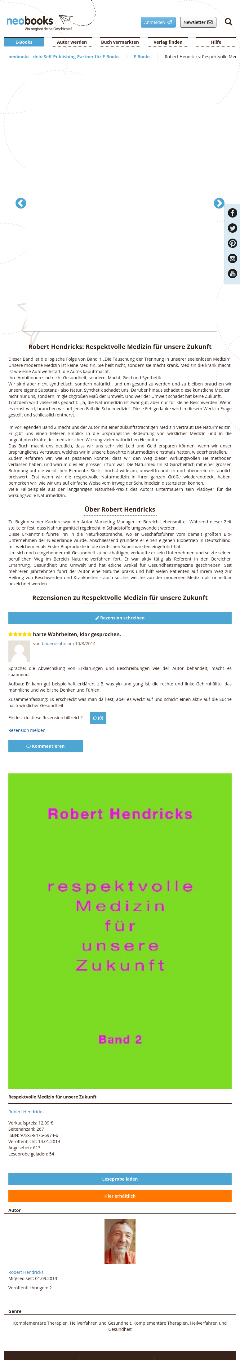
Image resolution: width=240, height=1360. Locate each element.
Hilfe (216, 42)
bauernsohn (54, 643)
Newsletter (196, 22)
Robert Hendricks (25, 1112)
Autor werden (72, 42)
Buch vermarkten (120, 42)
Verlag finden (167, 42)
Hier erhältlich (120, 1196)
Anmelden (156, 22)
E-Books (24, 42)
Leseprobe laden (120, 1179)
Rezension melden (27, 730)
